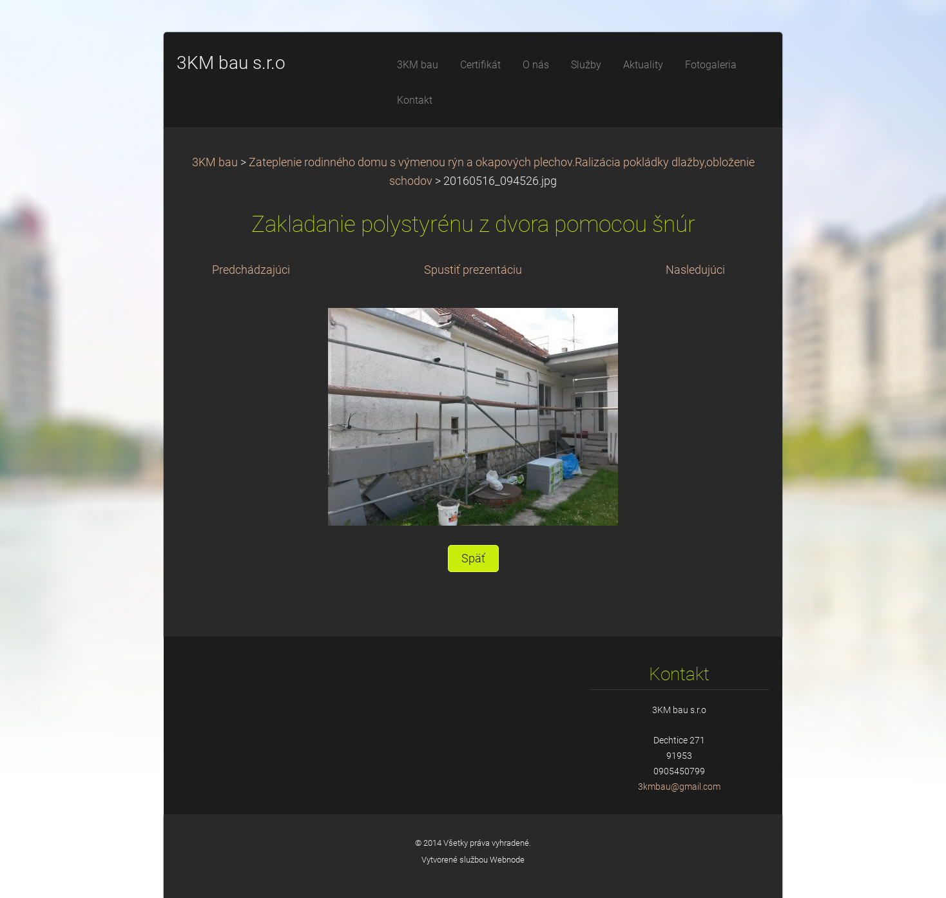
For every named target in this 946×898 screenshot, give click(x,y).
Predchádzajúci (251, 269)
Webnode (507, 860)
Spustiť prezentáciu (473, 269)
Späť (473, 558)
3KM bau (215, 162)
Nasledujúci (695, 269)
